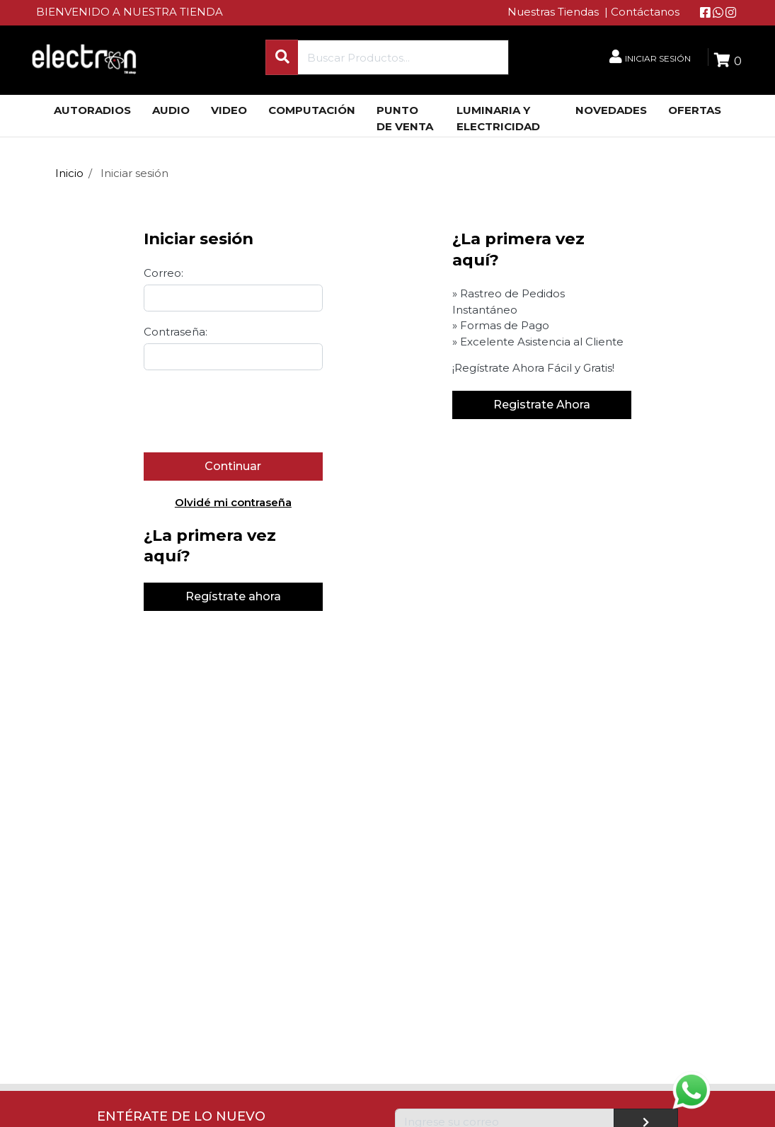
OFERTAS (694, 110)
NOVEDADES (611, 110)
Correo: (163, 273)
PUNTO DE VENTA (405, 118)
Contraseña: (175, 331)
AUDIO (171, 110)
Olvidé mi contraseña (233, 502)
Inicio (69, 173)
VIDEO (229, 110)
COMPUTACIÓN (311, 110)
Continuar (233, 466)
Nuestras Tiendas (554, 11)
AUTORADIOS (92, 110)
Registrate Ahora (541, 404)
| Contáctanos (641, 11)
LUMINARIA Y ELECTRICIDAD (498, 118)
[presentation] (251, 410)
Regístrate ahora (233, 596)
